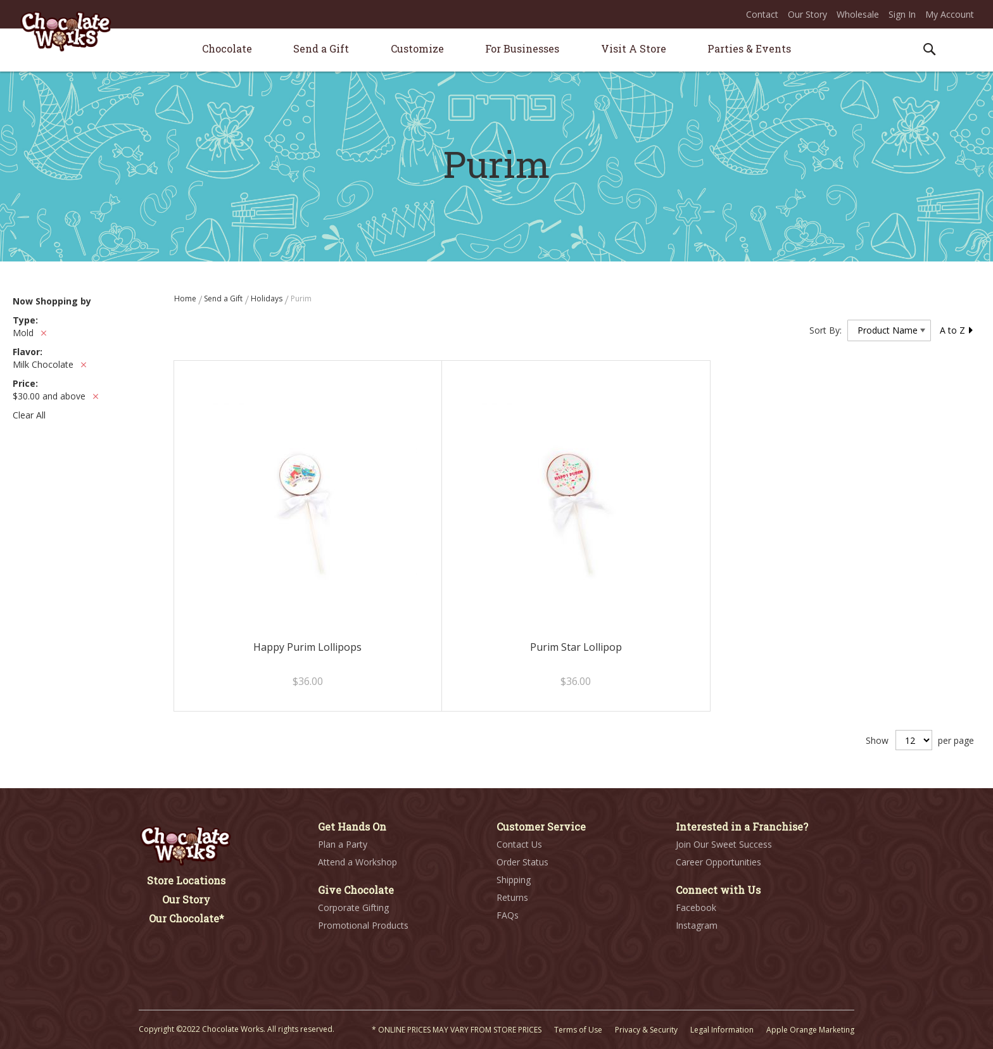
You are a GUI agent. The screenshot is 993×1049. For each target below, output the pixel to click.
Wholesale (858, 14)
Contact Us (519, 844)
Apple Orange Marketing (810, 1029)
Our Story (807, 14)
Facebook (696, 907)
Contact (762, 14)
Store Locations (186, 880)
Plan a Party (342, 844)
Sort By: (825, 330)
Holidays (267, 298)
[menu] (496, 50)
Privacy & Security (646, 1029)
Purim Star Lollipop (576, 647)
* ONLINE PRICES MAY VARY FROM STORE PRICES (456, 1029)
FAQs (507, 915)
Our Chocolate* (186, 918)
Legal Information (722, 1029)
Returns (512, 897)
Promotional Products (363, 925)
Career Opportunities (718, 862)
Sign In (902, 14)
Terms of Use (578, 1029)
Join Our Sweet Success (724, 844)
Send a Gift (224, 298)
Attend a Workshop (357, 862)
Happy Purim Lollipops (307, 647)
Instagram (697, 925)
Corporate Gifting (353, 907)
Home (186, 298)
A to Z (957, 330)
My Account (949, 14)
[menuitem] (227, 48)
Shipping (513, 880)
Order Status (522, 862)
